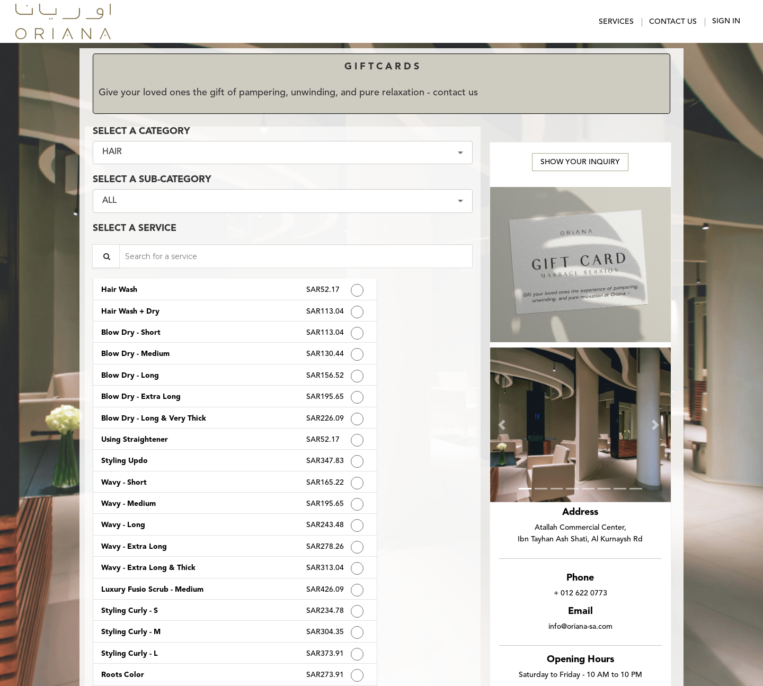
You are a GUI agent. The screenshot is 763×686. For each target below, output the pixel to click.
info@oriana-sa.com (580, 626)
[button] (503, 425)
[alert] (381, 87)
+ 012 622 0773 (580, 593)
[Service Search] (106, 256)
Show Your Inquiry (580, 162)
